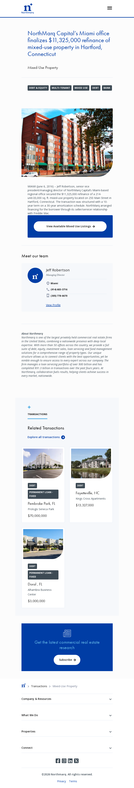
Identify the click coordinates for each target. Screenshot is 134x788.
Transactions (39, 686)
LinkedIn (70, 760)
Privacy (61, 781)
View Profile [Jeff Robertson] (53, 305)
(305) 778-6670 (59, 295)
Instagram (64, 760)
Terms (73, 781)
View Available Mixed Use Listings (68, 226)
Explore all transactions (44, 437)
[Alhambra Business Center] (43, 568)
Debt (95, 87)
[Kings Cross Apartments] (91, 479)
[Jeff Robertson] (58, 270)
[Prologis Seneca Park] (43, 485)
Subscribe (65, 660)
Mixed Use (81, 87)
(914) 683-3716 (59, 289)
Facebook (58, 760)
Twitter (76, 760)
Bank (107, 87)
